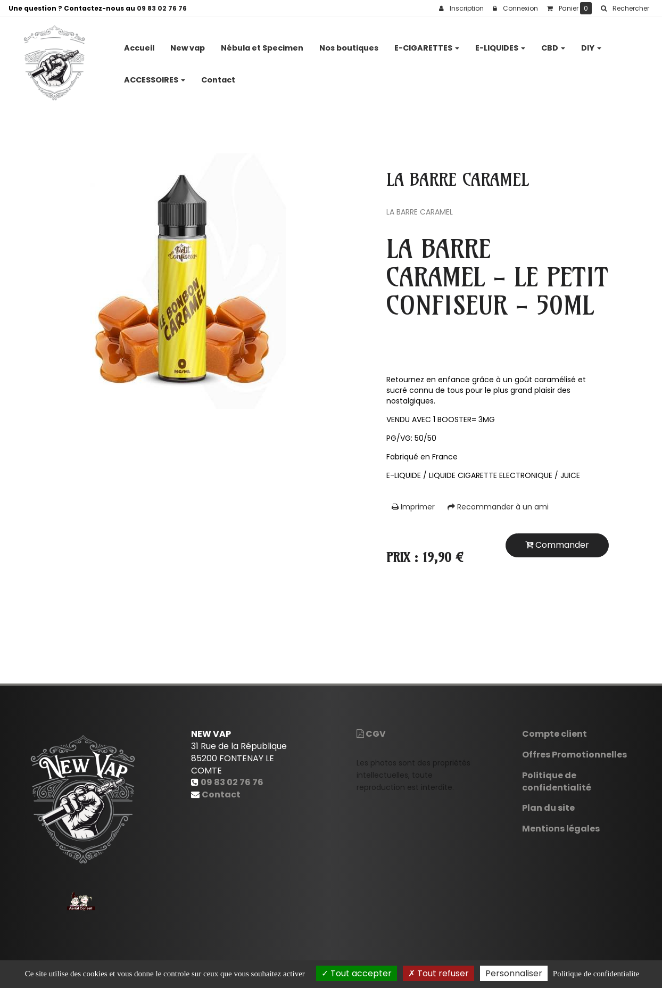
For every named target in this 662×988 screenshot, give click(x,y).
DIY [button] (591, 43)
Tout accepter (356, 973)
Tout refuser (438, 973)
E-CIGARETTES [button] (426, 43)
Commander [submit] (557, 545)
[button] (624, 8)
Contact (218, 75)
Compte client (554, 734)
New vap (187, 43)
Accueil (139, 43)
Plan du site (548, 808)
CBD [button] (553, 43)
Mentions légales (561, 828)
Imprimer (413, 506)
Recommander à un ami (498, 506)
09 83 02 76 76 (162, 8)
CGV (371, 734)
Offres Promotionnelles (574, 754)
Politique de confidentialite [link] (596, 973)
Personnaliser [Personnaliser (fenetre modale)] (513, 973)
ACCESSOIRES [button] (154, 75)
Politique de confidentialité (556, 781)
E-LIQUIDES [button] (500, 43)
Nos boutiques (348, 43)
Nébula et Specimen (262, 43)
